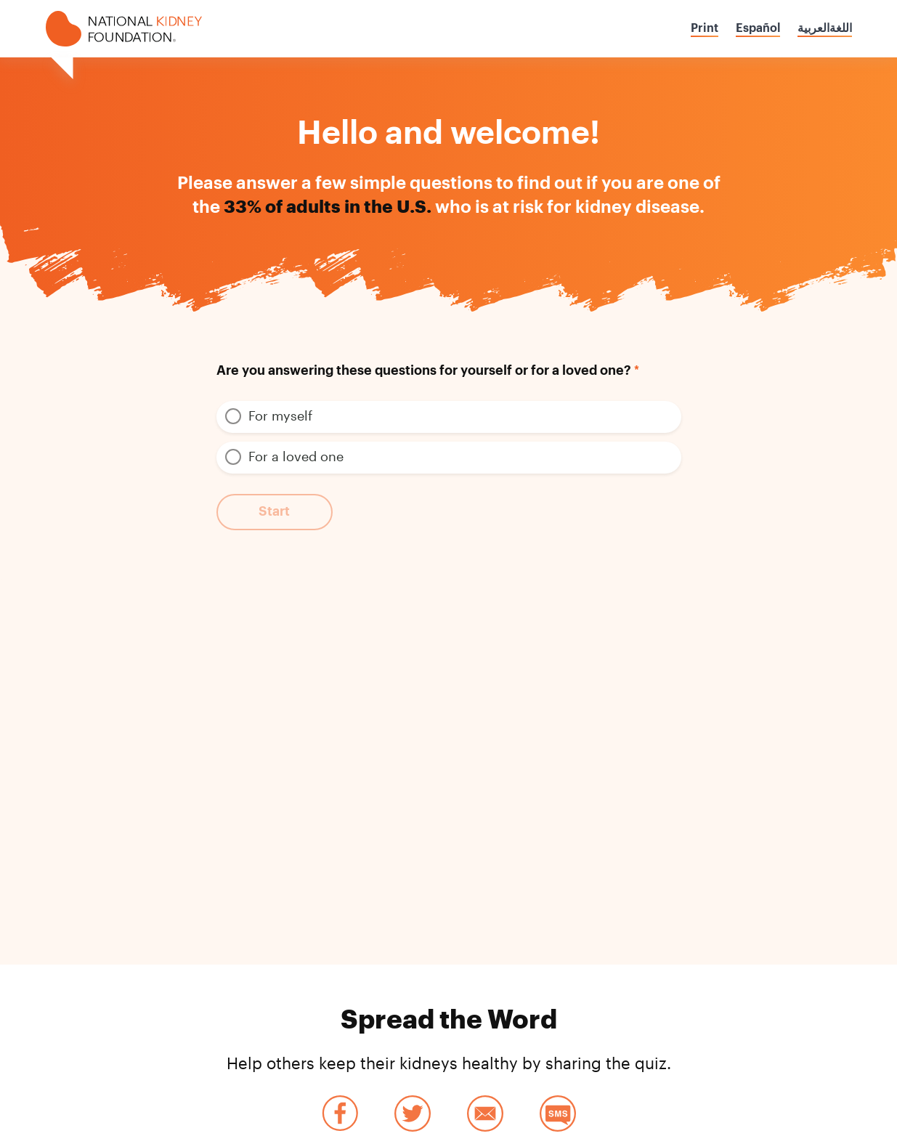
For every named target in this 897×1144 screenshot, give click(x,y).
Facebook (340, 1113)
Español (758, 28)
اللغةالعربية (824, 28)
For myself (280, 415)
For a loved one (296, 456)
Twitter (412, 1113)
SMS (558, 1113)
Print (704, 28)
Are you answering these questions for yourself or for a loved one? (423, 370)
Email (485, 1113)
